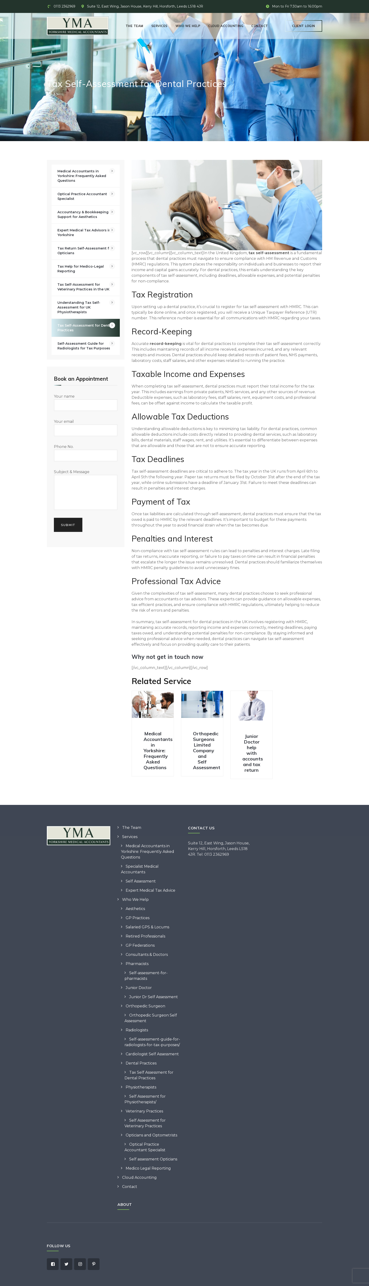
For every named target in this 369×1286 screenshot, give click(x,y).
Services (159, 26)
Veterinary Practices (144, 1111)
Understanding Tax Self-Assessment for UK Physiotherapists (78, 307)
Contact (259, 26)
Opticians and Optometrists (151, 1135)
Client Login (303, 26)
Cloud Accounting (225, 26)
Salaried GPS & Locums (147, 927)
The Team (134, 26)
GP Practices (137, 918)
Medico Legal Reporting (148, 1168)
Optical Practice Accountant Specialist (82, 196)
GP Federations (140, 945)
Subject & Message (85, 490)
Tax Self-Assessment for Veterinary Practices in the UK (83, 286)
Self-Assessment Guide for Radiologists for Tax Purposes (83, 345)
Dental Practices (141, 1063)
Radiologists (137, 1030)
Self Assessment (141, 881)
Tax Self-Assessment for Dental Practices (84, 327)
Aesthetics (135, 908)
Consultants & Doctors (147, 954)
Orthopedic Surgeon (145, 1006)
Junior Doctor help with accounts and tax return (252, 753)
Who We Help (188, 26)
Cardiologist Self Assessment (152, 1054)
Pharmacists (137, 964)
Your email (85, 427)
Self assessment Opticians (153, 1159)
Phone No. (85, 452)
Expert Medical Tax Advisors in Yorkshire (84, 232)
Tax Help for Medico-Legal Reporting (80, 268)
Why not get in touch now (167, 656)
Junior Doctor (139, 987)
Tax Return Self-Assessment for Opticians (85, 250)
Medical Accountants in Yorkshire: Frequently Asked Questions (158, 750)
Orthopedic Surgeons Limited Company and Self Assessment (206, 750)
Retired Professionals (145, 936)
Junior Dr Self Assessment (153, 997)
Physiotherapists (141, 1087)
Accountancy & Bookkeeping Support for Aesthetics (82, 214)
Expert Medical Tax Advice (150, 890)
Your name (85, 402)
